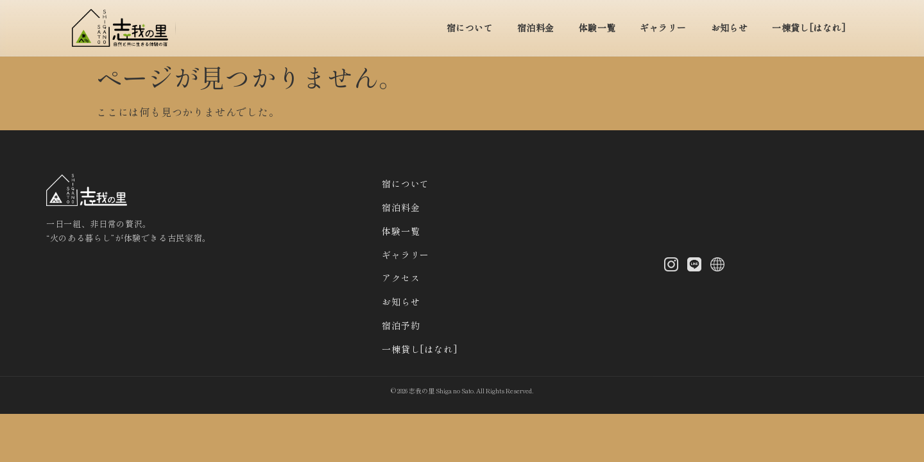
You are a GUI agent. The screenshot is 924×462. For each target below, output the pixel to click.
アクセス (401, 277)
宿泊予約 (401, 325)
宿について (470, 27)
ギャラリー (663, 27)
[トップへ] (124, 28)
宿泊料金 (535, 27)
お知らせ (729, 27)
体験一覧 (597, 27)
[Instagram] (671, 266)
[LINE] (694, 266)
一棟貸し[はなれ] (809, 27)
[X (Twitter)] (717, 266)
